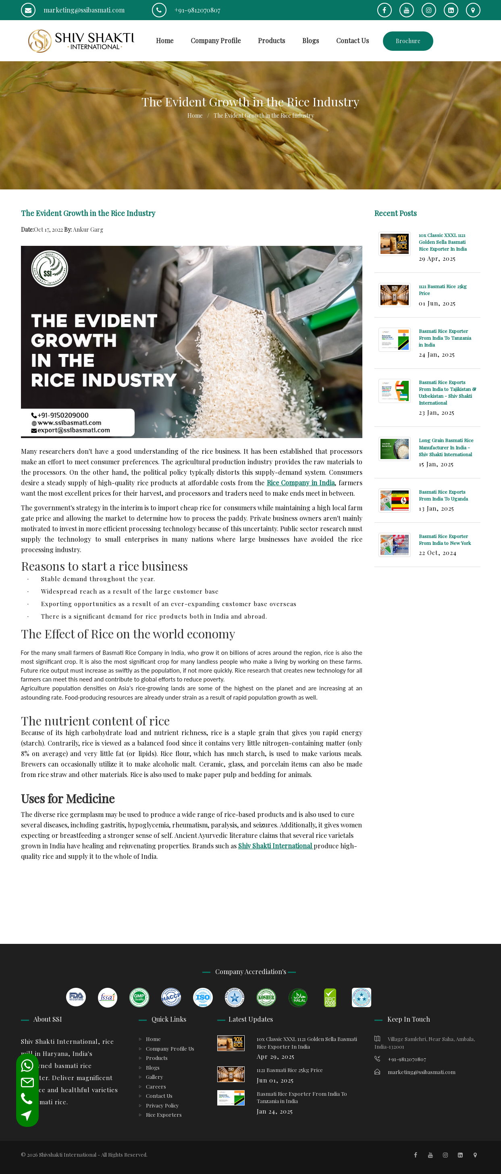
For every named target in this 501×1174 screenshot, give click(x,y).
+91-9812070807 (186, 10)
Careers (156, 1086)
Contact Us (352, 40)
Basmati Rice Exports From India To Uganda (443, 495)
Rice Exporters (164, 1114)
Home (164, 40)
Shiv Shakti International (276, 846)
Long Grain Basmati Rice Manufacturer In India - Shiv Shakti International (446, 447)
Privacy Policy (162, 1105)
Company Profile (216, 40)
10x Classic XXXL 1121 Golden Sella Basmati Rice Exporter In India (443, 242)
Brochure (408, 41)
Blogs (310, 40)
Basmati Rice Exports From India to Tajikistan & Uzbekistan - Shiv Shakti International (447, 392)
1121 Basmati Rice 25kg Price (290, 1069)
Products (271, 40)
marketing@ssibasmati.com (73, 10)
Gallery (154, 1076)
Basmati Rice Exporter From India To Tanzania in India (445, 338)
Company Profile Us (170, 1048)
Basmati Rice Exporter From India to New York (445, 539)
